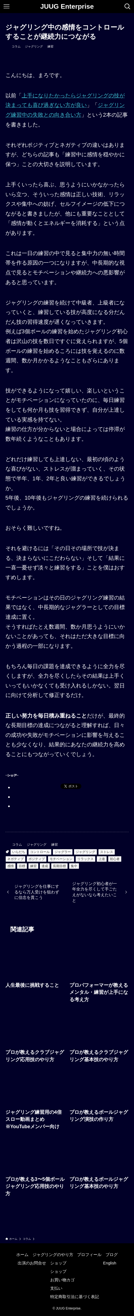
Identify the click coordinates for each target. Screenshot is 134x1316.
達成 (45, 866)
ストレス (106, 852)
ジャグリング (34, 46)
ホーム (22, 1254)
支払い (56, 1288)
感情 (10, 866)
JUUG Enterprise (67, 6)
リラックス (85, 859)
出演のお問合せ (32, 1263)
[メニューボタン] (6, 6)
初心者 (115, 859)
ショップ (58, 1263)
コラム (16, 46)
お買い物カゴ (62, 1280)
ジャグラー (63, 852)
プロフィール (89, 1254)
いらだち (18, 852)
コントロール (40, 852)
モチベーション (61, 859)
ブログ (112, 1254)
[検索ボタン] (127, 6)
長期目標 (59, 866)
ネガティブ (15, 859)
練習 (50, 46)
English (109, 1263)
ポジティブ (36, 859)
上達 (101, 859)
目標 (22, 866)
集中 (74, 866)
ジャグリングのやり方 (53, 1254)
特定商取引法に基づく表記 (74, 1297)
